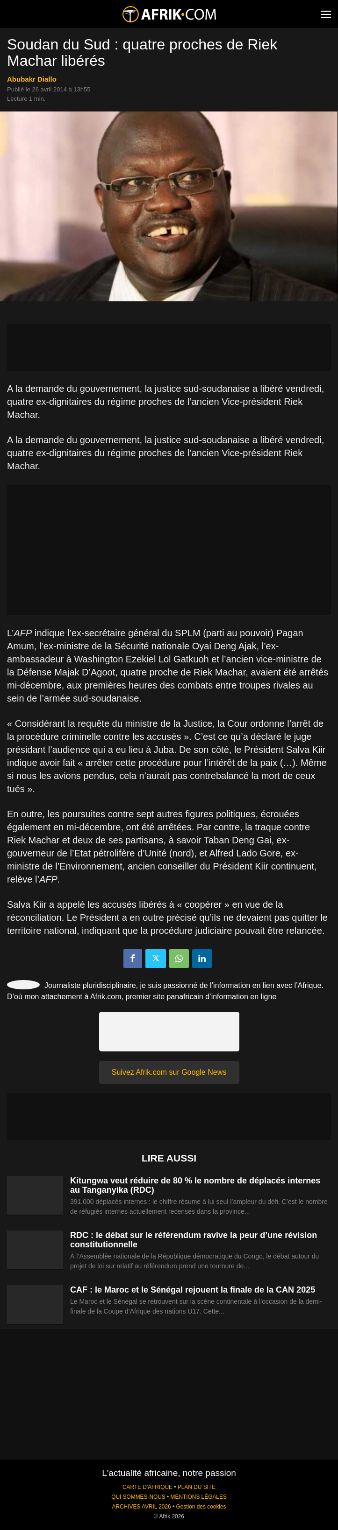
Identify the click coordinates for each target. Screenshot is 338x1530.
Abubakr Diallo (32, 79)
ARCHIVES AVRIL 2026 (141, 1506)
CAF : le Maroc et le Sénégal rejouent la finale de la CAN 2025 (192, 1289)
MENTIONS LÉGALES (199, 1497)
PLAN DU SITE (197, 1487)
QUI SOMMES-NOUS (138, 1497)
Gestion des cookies (201, 1506)
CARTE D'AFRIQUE (147, 1487)
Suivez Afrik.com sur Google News (169, 1072)
